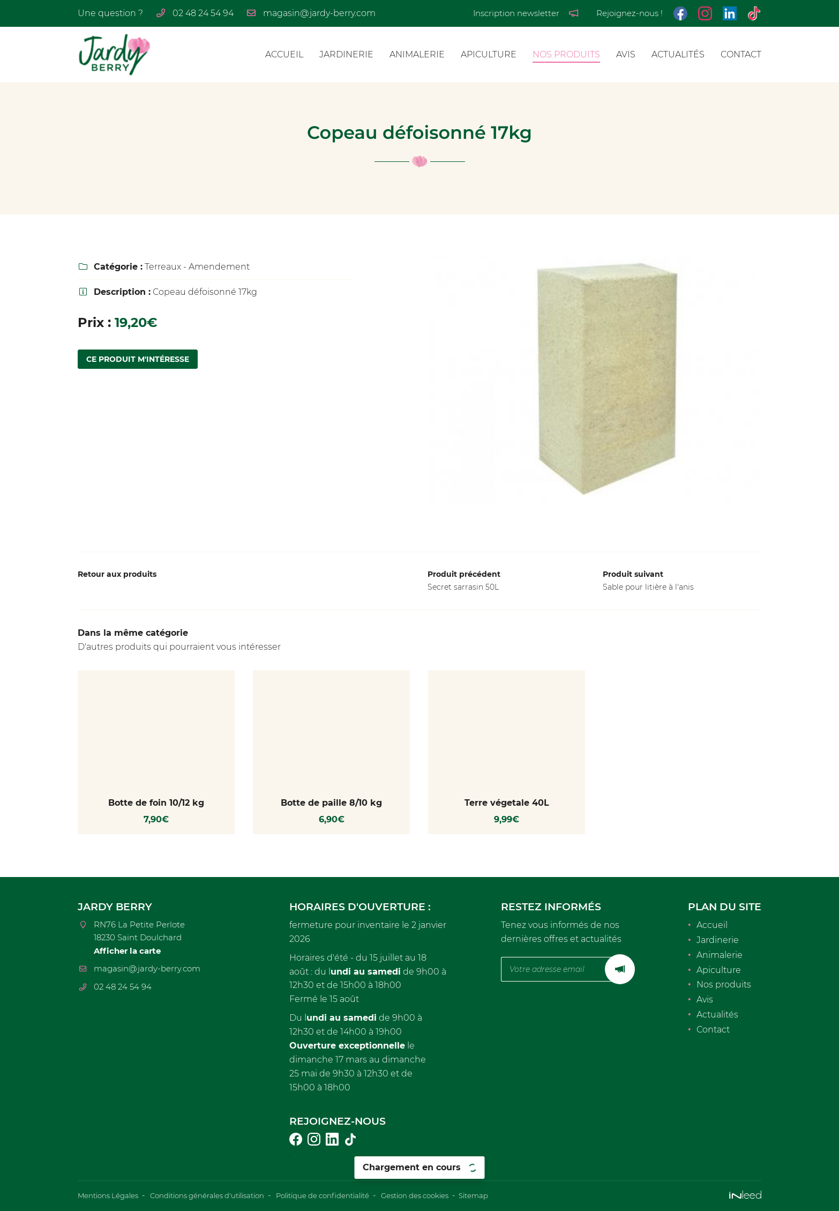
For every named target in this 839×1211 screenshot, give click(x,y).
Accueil (284, 54)
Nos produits (566, 54)
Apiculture (488, 54)
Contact (741, 54)
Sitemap (507, 1195)
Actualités (678, 54)
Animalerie (417, 54)
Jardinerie (346, 54)
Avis (625, 54)
